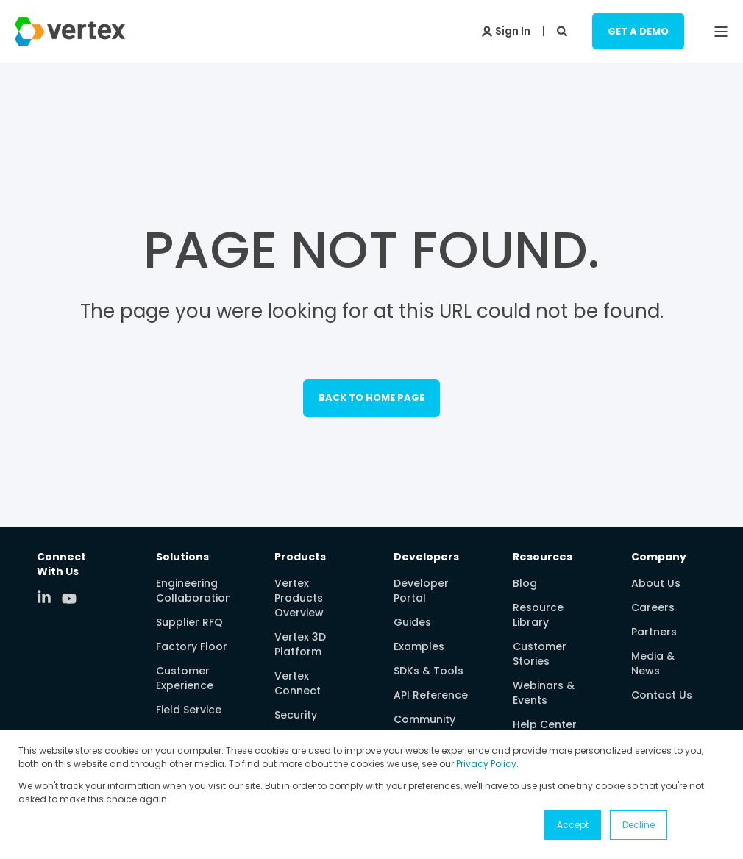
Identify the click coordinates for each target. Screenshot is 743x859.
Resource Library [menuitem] (538, 615)
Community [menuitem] (424, 719)
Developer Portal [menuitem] (421, 590)
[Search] (563, 30)
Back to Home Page (371, 397)
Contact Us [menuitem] (661, 695)
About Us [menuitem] (655, 583)
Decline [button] (638, 825)
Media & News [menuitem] (653, 663)
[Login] (506, 30)
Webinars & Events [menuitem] (544, 692)
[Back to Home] (70, 36)
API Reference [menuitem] (431, 695)
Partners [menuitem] (654, 631)
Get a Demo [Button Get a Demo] (638, 31)
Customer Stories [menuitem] (539, 654)
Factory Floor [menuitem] (191, 646)
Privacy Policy (486, 764)
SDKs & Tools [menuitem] (428, 670)
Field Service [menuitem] (188, 709)
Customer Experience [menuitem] (184, 678)
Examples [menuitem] (419, 646)
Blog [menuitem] (525, 583)
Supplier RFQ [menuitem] (189, 622)
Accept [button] (573, 825)
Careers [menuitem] (653, 607)
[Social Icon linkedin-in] (49, 596)
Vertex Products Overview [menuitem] (299, 598)
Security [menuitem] (295, 714)
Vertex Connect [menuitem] (297, 683)
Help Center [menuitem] (545, 724)
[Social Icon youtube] (69, 598)
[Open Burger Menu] (721, 31)
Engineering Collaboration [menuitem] (194, 590)
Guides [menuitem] (412, 622)
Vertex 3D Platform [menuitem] (300, 644)
